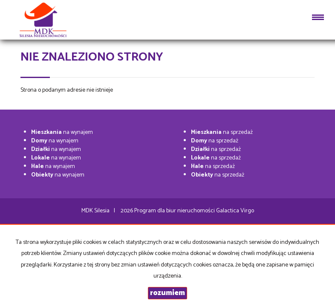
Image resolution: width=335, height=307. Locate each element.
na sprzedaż (222, 132)
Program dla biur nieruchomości (175, 211)
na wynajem (62, 132)
